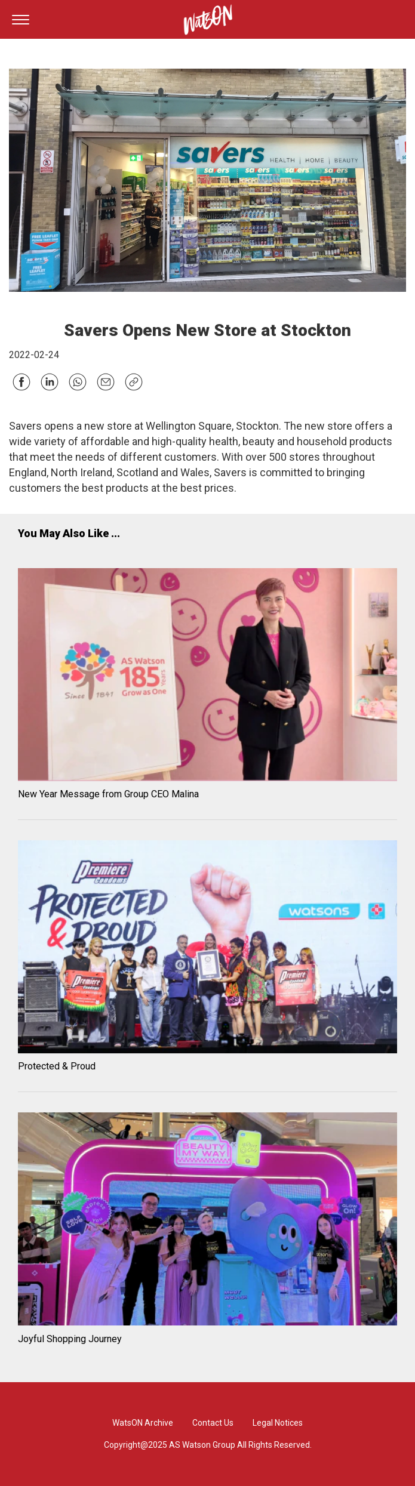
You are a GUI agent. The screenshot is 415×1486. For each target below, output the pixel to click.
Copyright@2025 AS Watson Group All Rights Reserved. (208, 1445)
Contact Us (212, 1423)
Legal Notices (278, 1423)
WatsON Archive (142, 1423)
